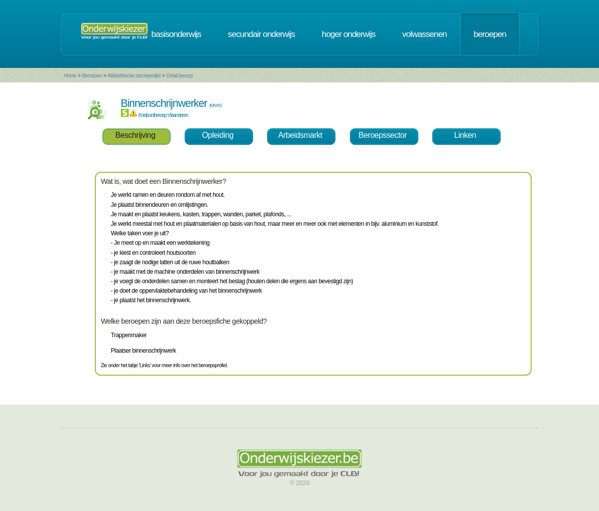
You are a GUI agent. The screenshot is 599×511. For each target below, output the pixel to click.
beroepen (490, 34)
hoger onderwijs (348, 34)
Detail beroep (179, 75)
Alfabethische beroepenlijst (134, 75)
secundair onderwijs (261, 34)
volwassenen (424, 34)
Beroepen (91, 75)
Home (70, 75)
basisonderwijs (176, 34)
